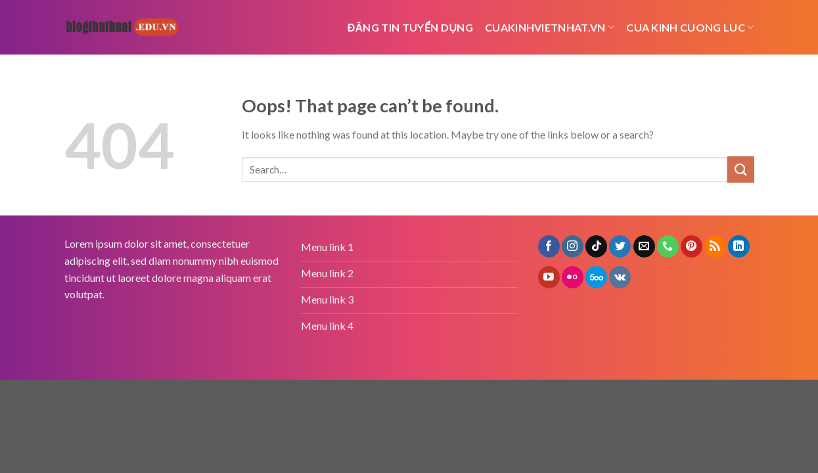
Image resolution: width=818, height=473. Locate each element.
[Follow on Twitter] (620, 246)
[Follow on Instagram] (572, 246)
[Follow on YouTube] (549, 277)
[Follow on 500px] (596, 277)
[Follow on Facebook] (549, 246)
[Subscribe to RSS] (715, 246)
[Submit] (740, 169)
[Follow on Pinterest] (691, 246)
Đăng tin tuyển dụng (410, 27)
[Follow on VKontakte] (620, 277)
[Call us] (668, 246)
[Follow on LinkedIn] (739, 246)
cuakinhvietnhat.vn (549, 27)
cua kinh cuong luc (690, 27)
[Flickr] (572, 277)
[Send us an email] (644, 246)
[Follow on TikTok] (596, 246)
